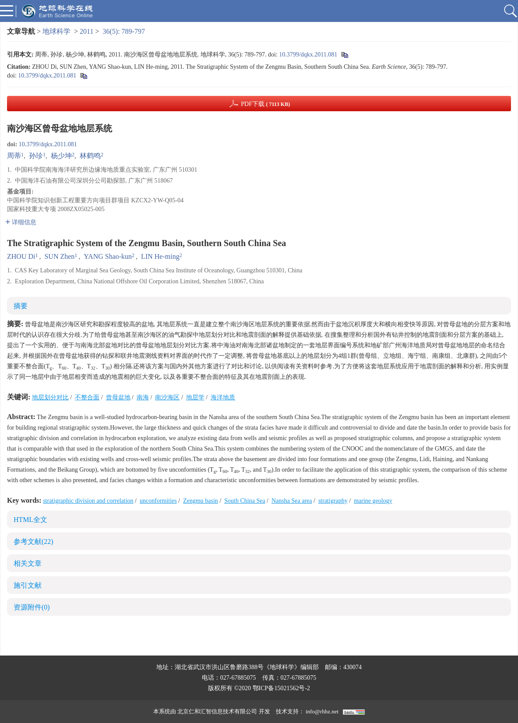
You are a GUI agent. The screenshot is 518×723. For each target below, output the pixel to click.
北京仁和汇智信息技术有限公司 (217, 711)
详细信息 (20, 222)
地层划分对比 (50, 397)
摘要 (21, 306)
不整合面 (87, 397)
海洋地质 (223, 397)
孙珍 (36, 155)
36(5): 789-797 (124, 31)
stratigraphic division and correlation (88, 500)
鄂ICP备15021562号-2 (281, 688)
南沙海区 (167, 397)
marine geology (373, 500)
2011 (86, 31)
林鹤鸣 (90, 155)
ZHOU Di (21, 256)
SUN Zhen (59, 256)
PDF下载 (265, 104)
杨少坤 (61, 155)
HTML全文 (30, 519)
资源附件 (32, 607)
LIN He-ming (160, 256)
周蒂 (14, 155)
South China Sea (244, 500)
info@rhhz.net (322, 711)
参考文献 (33, 541)
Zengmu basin (200, 500)
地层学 (195, 397)
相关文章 (28, 563)
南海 (143, 397)
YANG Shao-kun (108, 256)
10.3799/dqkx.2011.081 (308, 54)
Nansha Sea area (291, 500)
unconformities (158, 500)
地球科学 (56, 31)
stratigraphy (333, 500)
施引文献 (28, 585)
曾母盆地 (118, 397)
